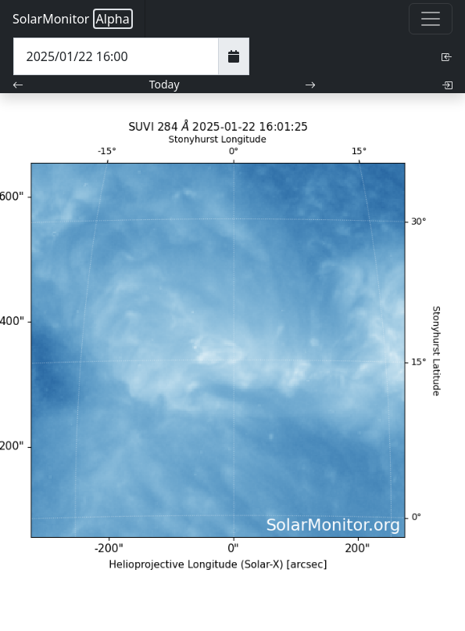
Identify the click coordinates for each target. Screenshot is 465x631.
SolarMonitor (73, 19)
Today (164, 84)
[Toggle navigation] (430, 18)
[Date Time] (116, 56)
